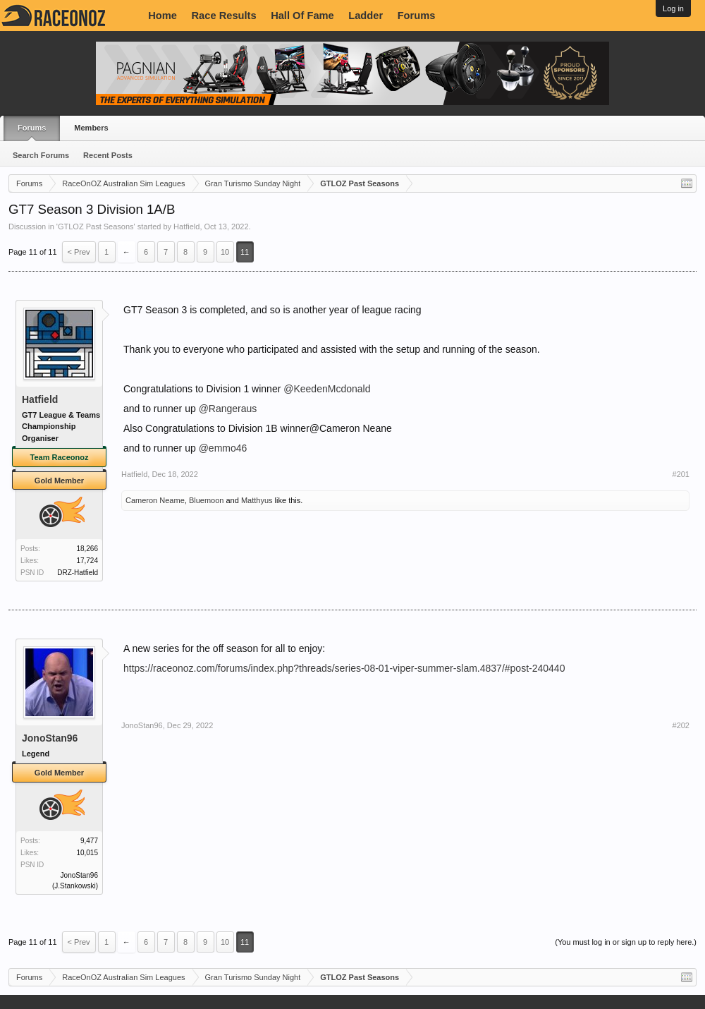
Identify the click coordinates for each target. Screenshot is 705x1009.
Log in (673, 8)
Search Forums (41, 155)
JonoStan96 (50, 738)
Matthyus (257, 500)
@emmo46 (223, 448)
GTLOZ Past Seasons (96, 226)
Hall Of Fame (302, 15)
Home (162, 15)
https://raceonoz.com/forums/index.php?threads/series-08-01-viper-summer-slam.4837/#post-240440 (344, 668)
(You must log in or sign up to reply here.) (626, 942)
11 (244, 252)
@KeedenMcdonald (326, 388)
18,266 (87, 548)
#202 (681, 725)
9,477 (89, 841)
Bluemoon (206, 500)
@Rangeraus (228, 408)
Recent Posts (108, 155)
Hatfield (186, 226)
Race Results (224, 15)
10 (225, 252)
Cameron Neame (155, 500)
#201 (681, 474)
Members (91, 127)
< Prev (79, 252)
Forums (417, 15)
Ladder (365, 15)
